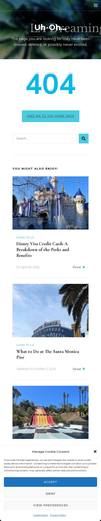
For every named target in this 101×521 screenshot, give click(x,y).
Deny (50, 493)
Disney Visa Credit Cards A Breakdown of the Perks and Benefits (42, 249)
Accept (50, 482)
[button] (95, 451)
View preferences (50, 505)
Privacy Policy (58, 515)
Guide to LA (25, 237)
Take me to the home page (50, 116)
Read (79, 267)
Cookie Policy (40, 515)
